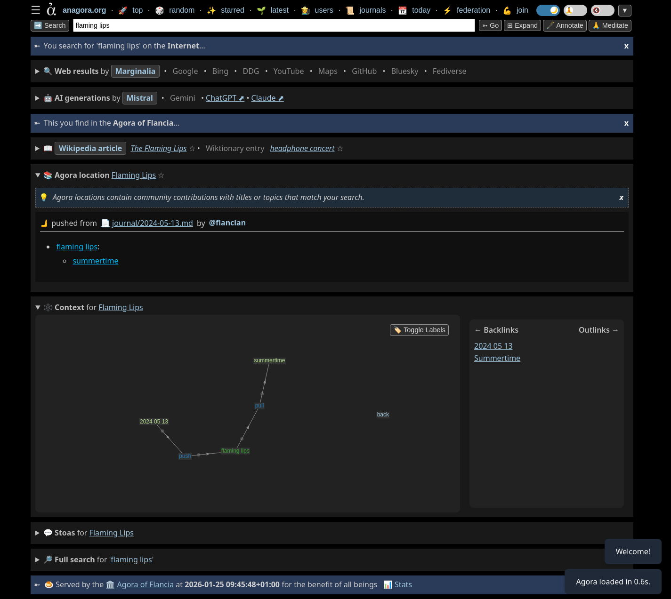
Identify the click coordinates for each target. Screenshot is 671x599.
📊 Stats (397, 584)
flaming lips (77, 246)
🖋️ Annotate (564, 25)
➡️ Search (50, 25)
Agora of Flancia (145, 584)
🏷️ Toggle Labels (419, 330)
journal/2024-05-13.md (152, 223)
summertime (95, 261)
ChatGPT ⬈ (225, 98)
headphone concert (302, 148)
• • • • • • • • (256, 71)
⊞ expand (522, 25)
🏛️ (110, 584)
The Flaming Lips (158, 148)
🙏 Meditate (610, 25)
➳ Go (490, 25)
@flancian (227, 222)
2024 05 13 (493, 346)
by (332, 223)
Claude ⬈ (267, 98)
